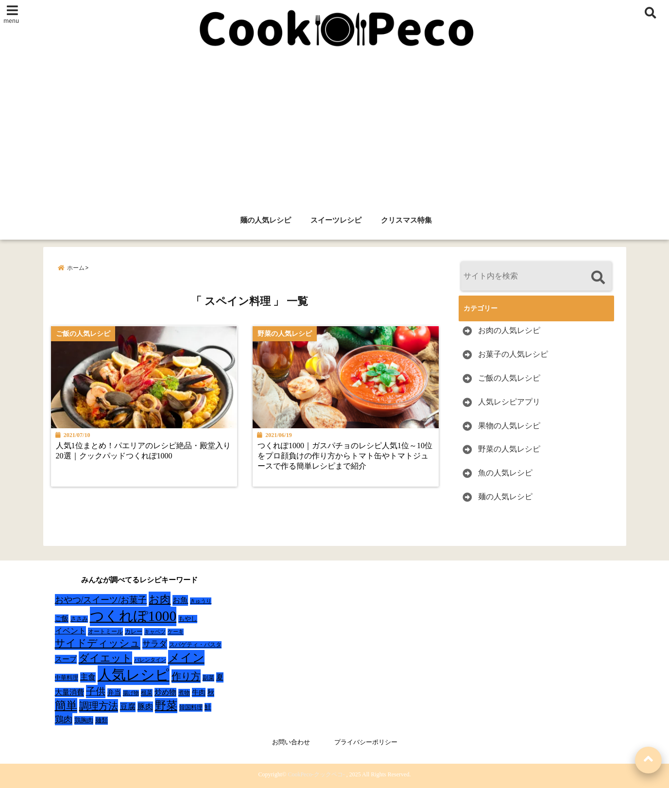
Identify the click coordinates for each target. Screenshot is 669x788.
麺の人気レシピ (265, 220)
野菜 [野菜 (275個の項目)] (166, 705)
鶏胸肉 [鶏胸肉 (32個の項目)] (83, 720)
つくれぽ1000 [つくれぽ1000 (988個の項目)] (133, 616)
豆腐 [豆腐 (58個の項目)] (128, 706)
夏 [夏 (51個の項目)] (219, 677)
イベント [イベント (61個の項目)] (70, 631)
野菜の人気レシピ (509, 449)
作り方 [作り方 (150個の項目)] (186, 676)
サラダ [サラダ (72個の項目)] (154, 643)
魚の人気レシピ (505, 473)
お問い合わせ (291, 742)
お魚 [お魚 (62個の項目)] (180, 600)
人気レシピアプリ (509, 402)
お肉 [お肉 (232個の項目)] (160, 599)
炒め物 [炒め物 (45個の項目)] (165, 692)
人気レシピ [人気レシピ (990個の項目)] (134, 675)
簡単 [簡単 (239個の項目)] (66, 706)
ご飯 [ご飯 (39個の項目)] (62, 618)
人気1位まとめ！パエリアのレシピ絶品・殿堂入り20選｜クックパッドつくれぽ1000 (143, 451)
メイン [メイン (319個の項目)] (186, 657)
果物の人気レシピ (509, 425)
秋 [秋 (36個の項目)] (210, 692)
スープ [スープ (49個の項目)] (66, 659)
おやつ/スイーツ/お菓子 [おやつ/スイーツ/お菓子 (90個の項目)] (101, 600)
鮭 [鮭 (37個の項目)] (208, 707)
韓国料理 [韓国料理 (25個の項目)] (191, 707)
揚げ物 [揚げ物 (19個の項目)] (131, 693)
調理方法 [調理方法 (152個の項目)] (98, 705)
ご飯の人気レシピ (509, 378)
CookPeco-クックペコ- (316, 774)
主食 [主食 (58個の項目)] (88, 677)
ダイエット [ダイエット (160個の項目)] (105, 658)
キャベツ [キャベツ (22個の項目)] (155, 631)
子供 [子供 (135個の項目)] (95, 691)
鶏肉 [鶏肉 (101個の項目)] (63, 719)
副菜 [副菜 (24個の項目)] (208, 678)
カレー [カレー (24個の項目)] (133, 632)
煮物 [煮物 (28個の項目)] (184, 692)
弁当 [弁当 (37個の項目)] (114, 692)
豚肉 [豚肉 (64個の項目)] (145, 706)
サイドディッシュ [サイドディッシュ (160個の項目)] (97, 643)
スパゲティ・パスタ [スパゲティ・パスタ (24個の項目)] (195, 645)
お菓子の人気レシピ (513, 354)
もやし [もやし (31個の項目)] (187, 618)
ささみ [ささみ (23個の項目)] (79, 619)
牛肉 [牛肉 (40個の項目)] (199, 692)
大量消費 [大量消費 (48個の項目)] (69, 692)
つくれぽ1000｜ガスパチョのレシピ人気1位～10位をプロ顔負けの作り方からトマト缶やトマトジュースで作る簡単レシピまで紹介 (346, 456)
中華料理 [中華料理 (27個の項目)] (66, 677)
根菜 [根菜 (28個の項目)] (147, 692)
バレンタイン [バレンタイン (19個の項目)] (150, 660)
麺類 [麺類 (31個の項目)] (101, 720)
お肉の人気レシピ (509, 330)
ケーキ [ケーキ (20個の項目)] (176, 631)
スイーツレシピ (335, 220)
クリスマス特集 (406, 220)
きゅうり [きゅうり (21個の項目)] (200, 601)
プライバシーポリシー (365, 742)
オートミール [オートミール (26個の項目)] (105, 631)
